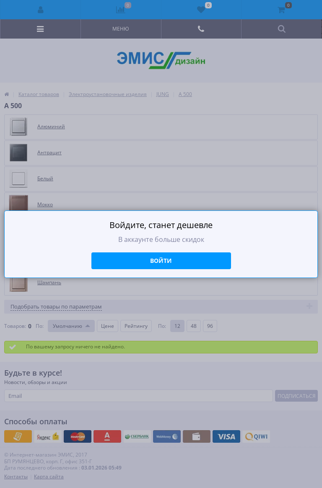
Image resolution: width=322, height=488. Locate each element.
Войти (161, 261)
